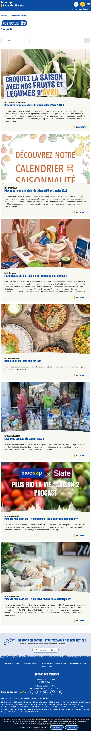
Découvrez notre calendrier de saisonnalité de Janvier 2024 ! (36, 190)
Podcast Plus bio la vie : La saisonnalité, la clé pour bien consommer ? (41, 519)
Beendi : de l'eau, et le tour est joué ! (23, 361)
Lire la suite (81, 127)
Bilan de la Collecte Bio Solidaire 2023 (24, 438)
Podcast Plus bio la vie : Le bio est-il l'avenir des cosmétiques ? (37, 599)
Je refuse (56, 727)
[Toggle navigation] (88, 5)
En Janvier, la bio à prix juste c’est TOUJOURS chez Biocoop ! (35, 275)
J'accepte (71, 727)
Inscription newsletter (45, 650)
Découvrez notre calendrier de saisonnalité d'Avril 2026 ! (34, 105)
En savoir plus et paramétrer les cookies (31, 727)
